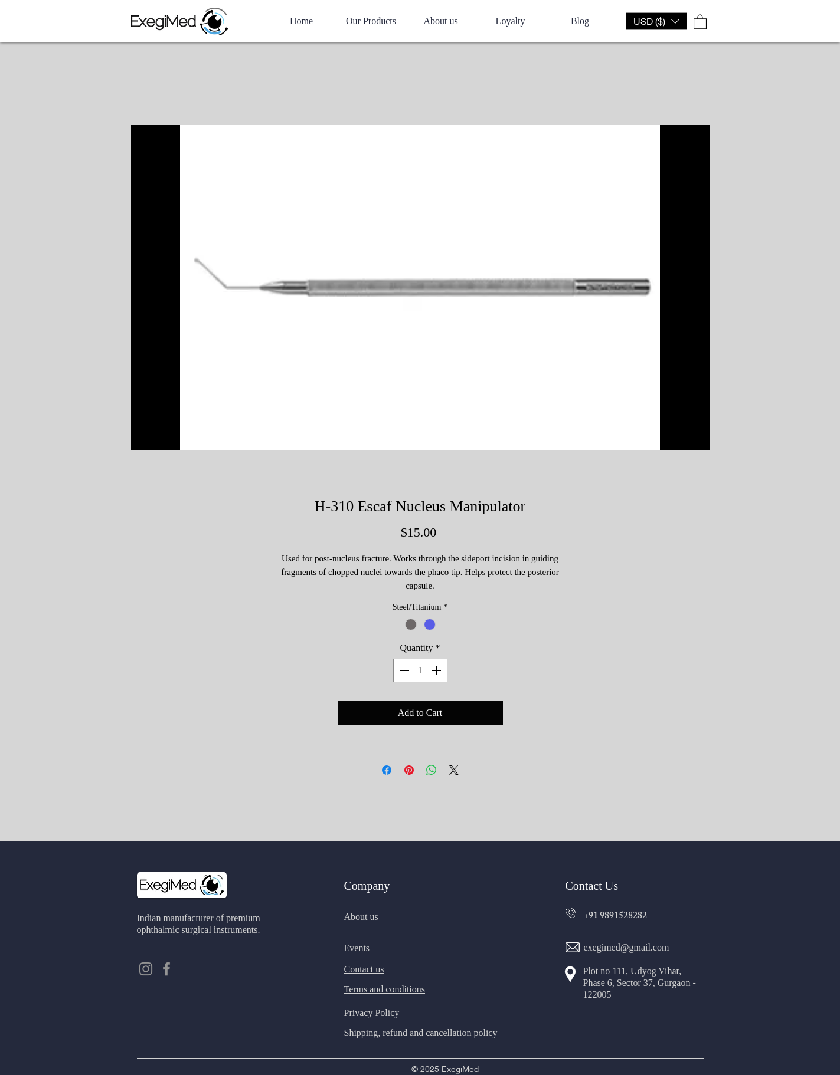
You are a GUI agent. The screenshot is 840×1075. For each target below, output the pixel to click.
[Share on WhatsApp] (431, 770)
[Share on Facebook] (387, 770)
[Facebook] (166, 969)
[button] (656, 21)
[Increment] (437, 670)
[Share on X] (454, 770)
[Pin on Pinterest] (409, 770)
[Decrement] (403, 670)
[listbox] (656, 21)
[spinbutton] (420, 670)
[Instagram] (146, 969)
